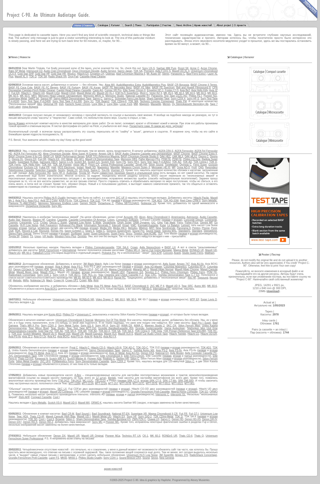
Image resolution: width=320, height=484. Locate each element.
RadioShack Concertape (203, 455)
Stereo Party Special (19, 233)
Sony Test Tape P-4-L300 (67, 101)
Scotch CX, (94, 162)
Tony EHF (156, 253)
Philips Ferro (197, 272)
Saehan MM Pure (166, 68)
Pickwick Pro (109, 253)
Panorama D (184, 228)
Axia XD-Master (153, 266)
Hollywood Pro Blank (70, 225)
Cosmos (13, 222)
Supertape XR (139, 413)
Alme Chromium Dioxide (56, 153)
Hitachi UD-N (114, 347)
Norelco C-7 (152, 272)
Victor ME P (80, 164)
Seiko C (100, 230)
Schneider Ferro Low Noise (130, 98)
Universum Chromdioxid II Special (74, 320)
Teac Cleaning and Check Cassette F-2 (120, 275)
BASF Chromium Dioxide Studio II (139, 156)
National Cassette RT (138, 95)
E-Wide (97, 222)
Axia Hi (88, 336)
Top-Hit (106, 170)
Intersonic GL (178, 394)
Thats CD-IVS (26, 358)
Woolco (71, 73)
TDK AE (58, 331)
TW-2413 (76, 380)
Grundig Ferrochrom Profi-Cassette (150, 391)
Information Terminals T (97, 225)
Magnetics (103, 167)
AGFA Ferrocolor (183, 151)
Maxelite (115, 167)
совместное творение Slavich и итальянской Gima (129, 173)
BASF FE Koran (91, 87)
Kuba (163, 225)
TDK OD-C (142, 347)
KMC (133, 225)
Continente (211, 219)
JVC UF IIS (100, 269)
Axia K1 (52, 336)
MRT (151, 228)
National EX (162, 353)
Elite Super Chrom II (134, 90)
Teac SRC (187, 286)
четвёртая (43, 228)
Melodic (17, 280)
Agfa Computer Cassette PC (201, 353)
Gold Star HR (58, 73)
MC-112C (87, 380)
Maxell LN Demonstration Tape (102, 159)
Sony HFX (133, 162)
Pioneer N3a (95, 358)
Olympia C (186, 164)
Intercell (116, 225)
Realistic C (109, 358)
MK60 (63, 457)
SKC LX (62, 389)
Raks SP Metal (16, 71)
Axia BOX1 (51, 288)
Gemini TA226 (88, 203)
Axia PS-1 (20, 200)
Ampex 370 (181, 455)
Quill (11, 230)
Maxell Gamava (93, 333)
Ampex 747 (183, 264)
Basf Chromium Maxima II (130, 73)
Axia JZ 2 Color (49, 200)
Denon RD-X (30, 422)
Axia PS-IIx (175, 350)
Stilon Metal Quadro (27, 361)
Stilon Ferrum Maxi (189, 325)
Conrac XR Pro (113, 90)
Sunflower (76, 233)
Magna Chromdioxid (120, 269)
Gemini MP (206, 222)
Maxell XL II (21, 76)
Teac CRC (150, 275)
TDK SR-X (70, 331)
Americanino (178, 217)
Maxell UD (211, 250)
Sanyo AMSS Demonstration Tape (72, 98)
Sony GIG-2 (145, 416)
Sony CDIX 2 (48, 325)
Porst (214, 228)
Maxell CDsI (53, 93)
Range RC (120, 277)
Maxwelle (156, 104)
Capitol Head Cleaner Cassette (73, 90)
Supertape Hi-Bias (28, 162)
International (69, 250)
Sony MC (57, 206)
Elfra (160, 222)
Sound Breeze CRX (130, 457)
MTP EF (194, 299)
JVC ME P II (157, 286)
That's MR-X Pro (29, 325)
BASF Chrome (182, 153)
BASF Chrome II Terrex (203, 84)
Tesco (129, 233)
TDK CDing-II (118, 101)
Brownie (60, 419)
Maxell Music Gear (27, 272)
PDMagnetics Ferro (63, 361)
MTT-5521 (177, 383)
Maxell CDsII (68, 93)
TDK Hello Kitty (31, 164)
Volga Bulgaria (30, 106)
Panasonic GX (135, 272)
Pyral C (74, 347)
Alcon (142, 217)
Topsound (202, 277)
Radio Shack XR (57, 76)
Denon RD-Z (57, 269)
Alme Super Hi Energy (84, 153)
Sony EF (115, 325)
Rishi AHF (24, 397)
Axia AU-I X (109, 336)
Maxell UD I (83, 416)
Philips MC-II (133, 250)
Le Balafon (173, 225)
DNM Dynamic (141, 222)
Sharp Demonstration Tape (91, 419)
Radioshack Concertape (22, 275)
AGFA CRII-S (165, 151)
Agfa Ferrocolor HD (40, 173)
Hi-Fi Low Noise (29, 225)
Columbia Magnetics (175, 266)
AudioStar (71, 173)
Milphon (143, 228)
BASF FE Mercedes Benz (117, 87)
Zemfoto (82, 236)
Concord (168, 253)
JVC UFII (45, 361)
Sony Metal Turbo (68, 325)
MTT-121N (101, 383)
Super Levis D (209, 299)
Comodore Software (127, 219)
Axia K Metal (62, 266)
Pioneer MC (112, 422)
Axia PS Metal (102, 286)
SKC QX (171, 325)
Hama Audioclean (174, 328)
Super (86, 233)
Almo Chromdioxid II (158, 217)
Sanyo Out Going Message (156, 250)
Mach (49, 280)
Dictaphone (109, 222)
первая (116, 200)
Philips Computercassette (99, 247)
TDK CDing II (142, 331)
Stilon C (134, 358)
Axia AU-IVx (133, 353)
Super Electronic (100, 233)
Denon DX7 (15, 422)
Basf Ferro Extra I (196, 73)
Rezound (44, 230)
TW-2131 (100, 380)
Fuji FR (183, 413)
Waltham (209, 253)
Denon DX (60, 435)
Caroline (51, 219)
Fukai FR (44, 167)
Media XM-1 (119, 228)
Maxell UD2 (118, 272)
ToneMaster (171, 164)
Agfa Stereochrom (150, 247)
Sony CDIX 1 (110, 457)
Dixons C (203, 156)
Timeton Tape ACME (145, 233)
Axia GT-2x (40, 336)
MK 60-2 (26, 253)
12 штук (101, 378)
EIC (154, 222)
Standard (197, 230)
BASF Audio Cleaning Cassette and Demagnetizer (143, 153)
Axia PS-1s (77, 336)
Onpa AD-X (183, 167)
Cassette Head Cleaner (93, 76)
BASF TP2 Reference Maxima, (103, 156)
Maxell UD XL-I (105, 93)
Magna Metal (180, 250)
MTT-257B (125, 383)
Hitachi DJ (193, 333)
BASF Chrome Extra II (204, 153)
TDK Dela (156, 331)
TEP (160, 233)
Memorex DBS (129, 159)
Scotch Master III (76, 358)
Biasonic (26, 219)
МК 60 (77, 277)
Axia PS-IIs (14, 336)
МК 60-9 (108, 277)
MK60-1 (72, 457)
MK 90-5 (131, 299)
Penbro (196, 228)
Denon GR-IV (209, 419)
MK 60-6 (212, 286)
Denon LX (71, 269)
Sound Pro (138, 230)
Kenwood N (41, 358)
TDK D (32, 76)
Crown (134, 247)
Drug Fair (73, 76)
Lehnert (185, 225)
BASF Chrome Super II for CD (25, 156)
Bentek (112, 378)
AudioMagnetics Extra (128, 84)
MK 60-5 (190, 93)
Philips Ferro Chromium (174, 272)
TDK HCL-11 (89, 275)
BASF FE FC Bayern (46, 87)
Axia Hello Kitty (199, 90)
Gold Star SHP (26, 73)
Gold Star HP (42, 73)
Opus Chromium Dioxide (86, 71)
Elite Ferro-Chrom (134, 355)
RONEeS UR (169, 435)
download (273, 291)
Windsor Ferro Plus (65, 236)
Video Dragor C (105, 299)
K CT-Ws (171, 380)
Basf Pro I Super (201, 322)
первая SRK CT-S (128, 380)
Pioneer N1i (210, 95)
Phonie (206, 228)
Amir (96, 280)
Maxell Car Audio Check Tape (151, 333)
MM (136, 104)
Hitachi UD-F (86, 269)
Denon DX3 (147, 353)
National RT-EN (121, 413)
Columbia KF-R (197, 266)
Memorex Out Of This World (110, 320)
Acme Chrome (209, 68)
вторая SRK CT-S (150, 380)
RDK (17, 230)
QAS (201, 167)
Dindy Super (125, 222)
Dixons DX (30, 159)
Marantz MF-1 (141, 269)
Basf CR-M (68, 413)
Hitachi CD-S (98, 347)
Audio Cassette (208, 217)
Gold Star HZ (45, 331)
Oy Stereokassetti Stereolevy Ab (190, 104)
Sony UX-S (148, 68)
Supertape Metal (17, 98)
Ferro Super (200, 164)
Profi (194, 167)
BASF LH (49, 156)
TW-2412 (64, 380)
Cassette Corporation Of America (87, 219)
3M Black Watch (92, 264)
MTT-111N (88, 383)
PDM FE (166, 159)
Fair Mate (169, 222)
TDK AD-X (104, 331)
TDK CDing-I (201, 162)
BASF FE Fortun (69, 87)
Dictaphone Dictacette (38, 206)
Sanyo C (97, 98)
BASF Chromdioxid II (136, 286)
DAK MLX (177, 156)
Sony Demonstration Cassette (92, 361)
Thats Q (199, 435)
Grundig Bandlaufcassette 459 (115, 328)
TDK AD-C (74, 275)
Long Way (112, 104)
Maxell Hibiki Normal (161, 269)
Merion (166, 104)
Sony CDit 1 (44, 275)
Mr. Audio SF (153, 73)
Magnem (144, 104)
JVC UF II (121, 197)
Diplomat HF (50, 104)
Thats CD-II (185, 435)
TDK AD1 (206, 347)
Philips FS (68, 314)
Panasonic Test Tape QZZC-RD (169, 95)
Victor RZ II (156, 93)
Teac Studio (57, 328)
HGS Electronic (66, 167)
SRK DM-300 (185, 380)
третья (32, 228)
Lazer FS (54, 457)
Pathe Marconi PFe (149, 159)
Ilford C (144, 93)
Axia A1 (98, 336)
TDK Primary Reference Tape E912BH (184, 331)
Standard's (184, 230)
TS (31, 236)
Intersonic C (162, 394)
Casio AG (97, 90)
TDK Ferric (14, 164)
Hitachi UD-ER (208, 333)
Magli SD (90, 167)
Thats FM (181, 101)
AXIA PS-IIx (65, 200)
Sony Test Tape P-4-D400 (36, 101)
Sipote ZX (72, 170)
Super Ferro (117, 233)
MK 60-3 (179, 93)
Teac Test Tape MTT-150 (81, 328)
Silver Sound (156, 164)
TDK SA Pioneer (62, 164)
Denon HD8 (42, 269)
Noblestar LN (148, 203)
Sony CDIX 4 (178, 98)
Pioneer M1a (112, 435)
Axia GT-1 (51, 353)
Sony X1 (89, 101)
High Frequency (49, 225)
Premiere (149, 71)
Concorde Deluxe (193, 219)
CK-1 (145, 435)
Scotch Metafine (32, 333)
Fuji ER (15, 93)
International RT (161, 288)
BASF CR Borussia (178, 84)
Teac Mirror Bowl (39, 328)
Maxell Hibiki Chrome (187, 269)
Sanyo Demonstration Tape (104, 350)
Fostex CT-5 (171, 90)
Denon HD (178, 419)
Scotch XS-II (55, 402)
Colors (110, 219)
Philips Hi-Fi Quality (55, 197)
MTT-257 (113, 383)
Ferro (180, 222)
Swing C (95, 170)
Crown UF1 (71, 280)
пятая (53, 228)
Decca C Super (58, 222)
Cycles (44, 222)
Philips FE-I (195, 95)
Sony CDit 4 (60, 275)
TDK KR (46, 164)
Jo (33, 302)
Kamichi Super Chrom (77, 104)
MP (174, 167)
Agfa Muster (177, 353)
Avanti (177, 253)
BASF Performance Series (69, 156)
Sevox (154, 457)
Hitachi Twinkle (177, 333)
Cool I (56, 397)
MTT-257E (152, 383)
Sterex (165, 73)
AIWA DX (126, 325)
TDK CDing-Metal (163, 416)
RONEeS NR (86, 299)
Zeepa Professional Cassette (117, 164)
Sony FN (121, 162)
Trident (24, 236)
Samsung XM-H (49, 162)
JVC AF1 (79, 159)
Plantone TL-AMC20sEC (22, 203)
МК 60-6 (97, 277)
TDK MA (133, 101)
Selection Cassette (46, 170)
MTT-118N (74, 383)
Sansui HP (46, 98)
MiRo (26, 280)
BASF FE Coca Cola (20, 87)
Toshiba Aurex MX (144, 350)
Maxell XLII (110, 333)
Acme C (194, 68)
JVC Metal (66, 159)
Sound (146, 457)
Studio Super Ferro (193, 253)
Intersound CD (34, 71)
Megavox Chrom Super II (136, 167)
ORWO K (96, 402)
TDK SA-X (122, 247)
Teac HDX (22, 416)
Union (37, 236)
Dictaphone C (106, 203)
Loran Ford (126, 104)
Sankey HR (122, 358)
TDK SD (33, 419)
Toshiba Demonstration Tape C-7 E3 (178, 275)
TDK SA (138, 71)
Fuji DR (42, 159)
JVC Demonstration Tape (22, 355)
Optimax (110, 73)
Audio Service (108, 71)
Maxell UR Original (93, 435)
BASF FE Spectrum (163, 87)
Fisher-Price (191, 222)
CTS (35, 222)
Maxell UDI (64, 333)
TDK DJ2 (95, 200)
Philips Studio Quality (90, 457)
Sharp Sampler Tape (158, 98)
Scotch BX (80, 162)
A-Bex (77, 375)
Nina (158, 228)
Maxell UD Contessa (61, 391)
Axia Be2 (185, 90)
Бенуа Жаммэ (16, 123)
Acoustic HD (131, 217)
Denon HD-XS (193, 419)
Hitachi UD (39, 93)
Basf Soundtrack (101, 413)
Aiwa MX (110, 84)
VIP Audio (48, 236)
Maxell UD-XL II (181, 71)
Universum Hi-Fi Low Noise (142, 455)
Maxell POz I (48, 272)
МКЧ (33, 95)
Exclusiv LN (31, 167)
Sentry (61, 170)
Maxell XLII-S (125, 333)
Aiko (39, 104)
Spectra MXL (169, 230)
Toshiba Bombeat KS (119, 419)
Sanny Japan (125, 71)
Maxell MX (84, 402)
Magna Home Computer (184, 391)
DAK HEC (165, 156)
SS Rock (84, 170)
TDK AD (176, 162)
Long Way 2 (99, 104)
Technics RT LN (131, 435)
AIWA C (138, 325)
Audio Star (14, 219)
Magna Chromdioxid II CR (163, 413)
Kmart (125, 225)
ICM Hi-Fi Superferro (126, 93)
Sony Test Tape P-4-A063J (155, 162)
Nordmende (168, 228)
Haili (53, 167)
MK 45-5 (168, 93)
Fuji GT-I (194, 413)
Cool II (50, 419)
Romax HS (57, 230)
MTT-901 (189, 383)
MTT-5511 (164, 383)
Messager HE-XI (161, 167)
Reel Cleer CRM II (190, 200)
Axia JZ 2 (27, 336)
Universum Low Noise (65, 299)
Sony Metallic (209, 200)
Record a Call (30, 230)
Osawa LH (153, 419)
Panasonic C (178, 73)
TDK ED (203, 391)
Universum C (84, 314)
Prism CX (94, 164)
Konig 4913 (54, 314)
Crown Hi (59, 280)
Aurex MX (200, 286)
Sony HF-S (193, 98)
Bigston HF (39, 219)
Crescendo (26, 222)
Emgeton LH (97, 73)
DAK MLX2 (191, 156)
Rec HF (192, 277)
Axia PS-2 (33, 200)
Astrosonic (192, 217)
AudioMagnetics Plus (154, 84)
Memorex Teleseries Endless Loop (58, 203)
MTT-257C (138, 383)
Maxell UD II (173, 286)
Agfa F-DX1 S (163, 71)
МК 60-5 (87, 277)
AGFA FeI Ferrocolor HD (28, 153)
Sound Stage (153, 230)
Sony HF (131, 416)
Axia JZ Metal (117, 353)
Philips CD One (191, 159)
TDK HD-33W (170, 200)
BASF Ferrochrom (49, 250)
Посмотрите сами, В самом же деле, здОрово (156, 126)
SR (164, 380)
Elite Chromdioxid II (111, 355)
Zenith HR (141, 164)
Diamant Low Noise (80, 222)
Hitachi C (26, 93)
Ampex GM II (106, 153)
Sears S (89, 230)
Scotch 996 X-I (57, 358)
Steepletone (210, 230)
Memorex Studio (115, 95)
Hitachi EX (83, 73)
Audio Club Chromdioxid (57, 71)
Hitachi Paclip (201, 197)
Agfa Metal (86, 286)
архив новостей (113, 468)
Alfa (90, 280)
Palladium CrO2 (41, 253)
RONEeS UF (197, 250)
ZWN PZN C (139, 419)
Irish (61, 104)
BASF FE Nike (142, 87)
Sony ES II (87, 325)
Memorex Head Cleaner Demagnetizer (60, 95)
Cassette (62, 219)
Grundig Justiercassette (149, 328)
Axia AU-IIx (197, 264)
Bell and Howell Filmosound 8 (193, 87)
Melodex (133, 228)
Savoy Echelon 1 (74, 230)
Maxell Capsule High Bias (60, 416)
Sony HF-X (58, 173)
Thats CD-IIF (37, 416)
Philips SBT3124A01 (127, 203)
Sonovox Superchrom (118, 230)
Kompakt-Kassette (148, 225)
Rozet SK (183, 68)
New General (167, 457)
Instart (80, 167)
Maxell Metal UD (86, 93)
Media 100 (106, 228)
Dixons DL (17, 159)
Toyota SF (84, 173)
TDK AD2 (157, 200)
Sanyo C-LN (66, 162)
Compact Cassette (41, 397)
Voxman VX (117, 170)
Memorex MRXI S (94, 95)
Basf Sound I (83, 413)
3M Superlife (166, 455)
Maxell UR (78, 333)
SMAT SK (33, 98)
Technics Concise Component (157, 101)
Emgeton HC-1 (155, 90)
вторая (127, 200)
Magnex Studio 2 (154, 325)
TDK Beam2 (102, 101)
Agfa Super (169, 264)
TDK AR (82, 331)
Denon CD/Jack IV (24, 269)
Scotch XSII (107, 162)
